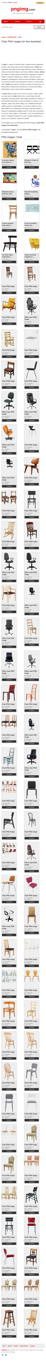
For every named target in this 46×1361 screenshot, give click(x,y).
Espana (15, 2)
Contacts (32, 1345)
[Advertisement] (16, 53)
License (28, 21)
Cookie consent (24, 1345)
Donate (17, 21)
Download (9, 167)
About (6, 21)
